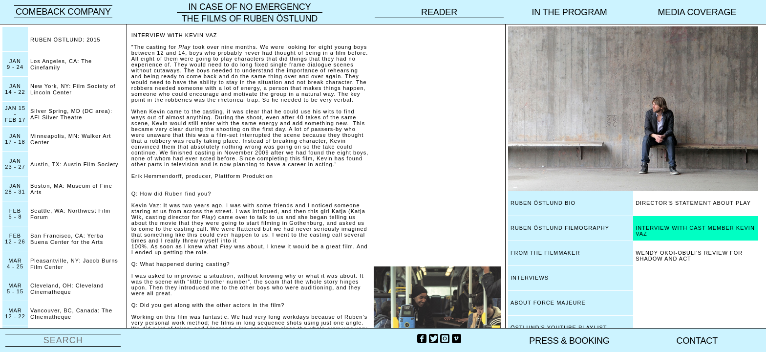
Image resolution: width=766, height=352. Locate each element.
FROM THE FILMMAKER (545, 253)
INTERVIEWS (530, 278)
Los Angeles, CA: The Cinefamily (61, 64)
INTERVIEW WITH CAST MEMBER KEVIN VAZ (695, 231)
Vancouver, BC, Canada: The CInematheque (71, 314)
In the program (569, 12)
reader (439, 12)
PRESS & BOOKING (569, 341)
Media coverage (697, 12)
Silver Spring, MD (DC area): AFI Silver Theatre (71, 114)
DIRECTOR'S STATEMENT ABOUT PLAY (693, 203)
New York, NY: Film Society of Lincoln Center (73, 89)
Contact (697, 341)
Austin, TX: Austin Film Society (74, 164)
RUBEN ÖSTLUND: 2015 (65, 40)
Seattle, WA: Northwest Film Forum (70, 214)
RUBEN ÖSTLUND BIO (543, 203)
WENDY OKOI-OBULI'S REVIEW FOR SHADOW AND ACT (689, 256)
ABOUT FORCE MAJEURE (548, 303)
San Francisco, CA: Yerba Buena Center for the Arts (67, 239)
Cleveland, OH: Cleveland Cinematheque (67, 289)
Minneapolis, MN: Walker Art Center (70, 139)
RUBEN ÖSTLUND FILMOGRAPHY (560, 228)
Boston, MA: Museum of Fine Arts (71, 189)
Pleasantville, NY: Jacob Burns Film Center (74, 264)
